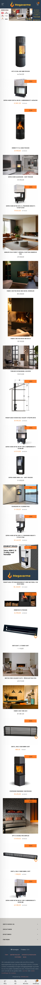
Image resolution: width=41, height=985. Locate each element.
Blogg (24, 957)
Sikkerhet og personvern (29, 955)
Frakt (6, 955)
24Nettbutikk (24, 977)
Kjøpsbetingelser (15, 955)
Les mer (25, 971)
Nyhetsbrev (18, 957)
